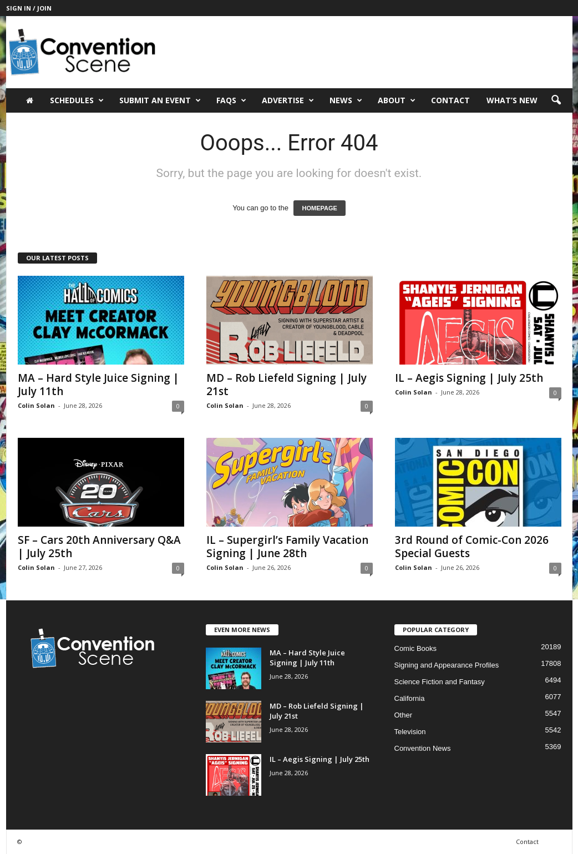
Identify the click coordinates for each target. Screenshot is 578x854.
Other (403, 715)
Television (410, 731)
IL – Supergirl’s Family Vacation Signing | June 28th (287, 546)
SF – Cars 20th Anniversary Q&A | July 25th (99, 546)
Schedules (77, 100)
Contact (450, 100)
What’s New (512, 100)
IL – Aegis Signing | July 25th (469, 378)
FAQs (231, 100)
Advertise (288, 100)
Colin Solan (36, 405)
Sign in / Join (29, 8)
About (396, 100)
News (345, 100)
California (409, 698)
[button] (556, 100)
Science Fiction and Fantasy (439, 682)
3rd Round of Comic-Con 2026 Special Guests (472, 546)
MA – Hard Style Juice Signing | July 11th (98, 384)
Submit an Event (160, 100)
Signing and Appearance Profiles (446, 665)
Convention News (422, 748)
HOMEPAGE (319, 208)
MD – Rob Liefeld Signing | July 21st (286, 384)
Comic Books (415, 648)
